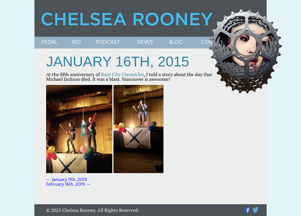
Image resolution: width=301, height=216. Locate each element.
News (145, 42)
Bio (76, 42)
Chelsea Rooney (150, 18)
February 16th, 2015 (68, 184)
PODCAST (108, 42)
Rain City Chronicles (122, 74)
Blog (176, 42)
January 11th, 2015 (66, 179)
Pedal (50, 42)
